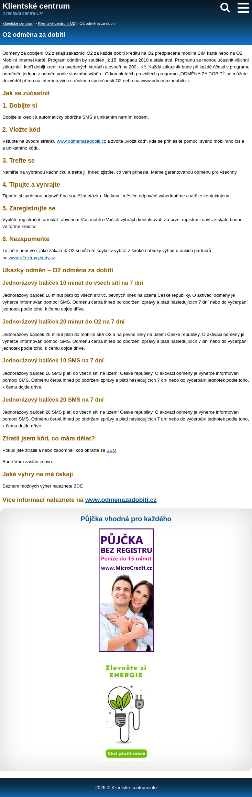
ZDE (78, 486)
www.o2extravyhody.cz (32, 257)
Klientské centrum (17, 23)
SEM (112, 450)
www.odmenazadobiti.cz (81, 141)
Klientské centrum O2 (56, 23)
